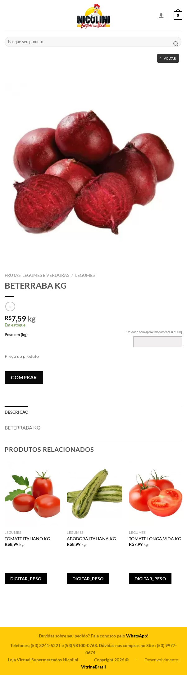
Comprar (24, 377)
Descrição (16, 412)
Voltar (168, 58)
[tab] (16, 412)
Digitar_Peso (26, 578)
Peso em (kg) (16, 334)
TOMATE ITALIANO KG (27, 538)
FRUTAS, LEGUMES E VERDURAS (37, 275)
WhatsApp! (137, 635)
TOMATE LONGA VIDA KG (155, 538)
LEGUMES (85, 275)
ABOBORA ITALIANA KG (91, 538)
